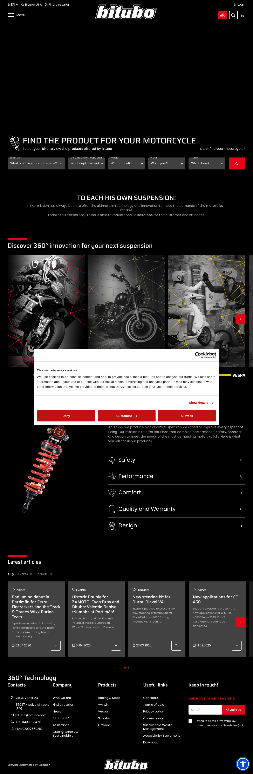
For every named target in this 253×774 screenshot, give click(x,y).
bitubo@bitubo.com (30, 715)
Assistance (61, 725)
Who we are (62, 698)
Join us (233, 710)
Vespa (103, 711)
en (13, 4)
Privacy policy (153, 711)
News (57, 711)
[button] (177, 460)
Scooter (104, 718)
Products (43, 574)
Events (25, 574)
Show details (198, 402)
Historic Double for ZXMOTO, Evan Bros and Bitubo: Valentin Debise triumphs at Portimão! (95, 604)
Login (239, 4)
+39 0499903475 (28, 722)
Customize (126, 415)
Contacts (150, 698)
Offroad (104, 725)
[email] (205, 710)
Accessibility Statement (161, 735)
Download (150, 742)
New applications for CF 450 (215, 599)
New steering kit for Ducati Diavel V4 (151, 599)
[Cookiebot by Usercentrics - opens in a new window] (198, 355)
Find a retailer (57, 4)
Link (241, 725)
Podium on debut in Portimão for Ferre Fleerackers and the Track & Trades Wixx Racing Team (36, 607)
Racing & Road (109, 698)
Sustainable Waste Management (157, 727)
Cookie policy (153, 718)
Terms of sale (153, 705)
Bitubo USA (31, 4)
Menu (16, 15)
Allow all (186, 415)
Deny (66, 415)
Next (240, 319)
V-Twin (103, 705)
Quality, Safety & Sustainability (65, 733)
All (11, 574)
